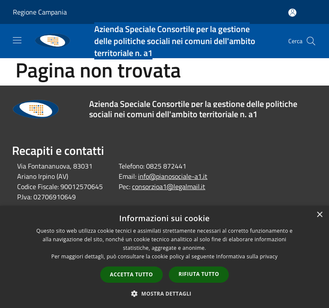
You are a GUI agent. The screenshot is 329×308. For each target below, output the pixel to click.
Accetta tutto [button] (131, 274)
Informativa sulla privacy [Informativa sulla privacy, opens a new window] (247, 256)
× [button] (319, 215)
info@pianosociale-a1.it (172, 176)
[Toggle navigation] (17, 40)
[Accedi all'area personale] (292, 12)
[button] (164, 293)
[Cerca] (311, 41)
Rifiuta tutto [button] (199, 274)
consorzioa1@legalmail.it (168, 186)
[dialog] (164, 257)
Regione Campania (40, 12)
